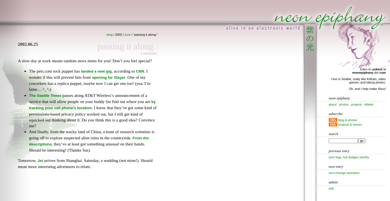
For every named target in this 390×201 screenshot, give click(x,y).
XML (333, 120)
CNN (140, 71)
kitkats (369, 104)
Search (333, 134)
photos (343, 104)
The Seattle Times (45, 96)
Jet (40, 161)
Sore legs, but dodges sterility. (349, 157)
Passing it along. (126, 46)
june (127, 34)
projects (356, 104)
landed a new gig (96, 71)
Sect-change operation (344, 172)
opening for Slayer (108, 77)
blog (110, 34)
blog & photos (347, 120)
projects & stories (350, 124)
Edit (331, 188)
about (332, 104)
